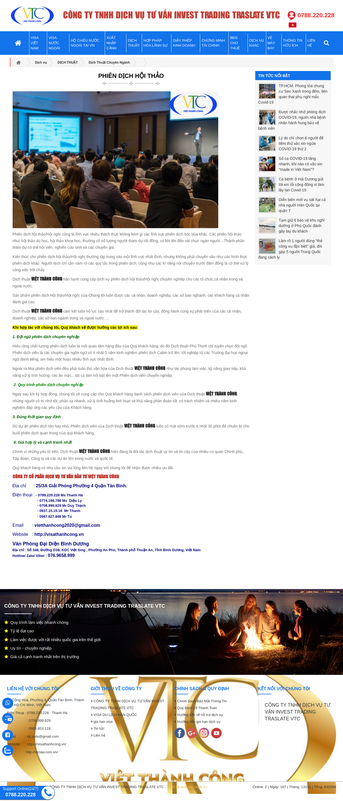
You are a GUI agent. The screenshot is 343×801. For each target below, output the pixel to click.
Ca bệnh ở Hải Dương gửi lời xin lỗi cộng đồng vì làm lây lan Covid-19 (301, 184)
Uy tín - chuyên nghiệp (28, 648)
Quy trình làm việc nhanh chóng (36, 622)
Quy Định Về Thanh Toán (195, 708)
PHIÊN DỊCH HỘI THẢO (131, 75)
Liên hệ (98, 735)
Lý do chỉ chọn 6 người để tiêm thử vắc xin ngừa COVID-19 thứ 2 (301, 143)
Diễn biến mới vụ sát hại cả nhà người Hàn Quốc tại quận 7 (302, 205)
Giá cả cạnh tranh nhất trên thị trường (41, 656)
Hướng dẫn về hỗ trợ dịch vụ (198, 715)
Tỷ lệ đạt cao (19, 631)
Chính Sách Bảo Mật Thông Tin (200, 701)
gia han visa (102, 722)
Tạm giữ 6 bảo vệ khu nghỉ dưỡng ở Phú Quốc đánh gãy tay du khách (302, 225)
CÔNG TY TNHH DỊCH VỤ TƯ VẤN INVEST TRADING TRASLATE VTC (298, 711)
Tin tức (98, 728)
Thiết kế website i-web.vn (187, 787)
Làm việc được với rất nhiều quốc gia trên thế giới (52, 639)
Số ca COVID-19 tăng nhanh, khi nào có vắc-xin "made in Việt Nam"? (300, 164)
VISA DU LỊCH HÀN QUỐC (114, 715)
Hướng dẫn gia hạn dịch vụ (197, 722)
